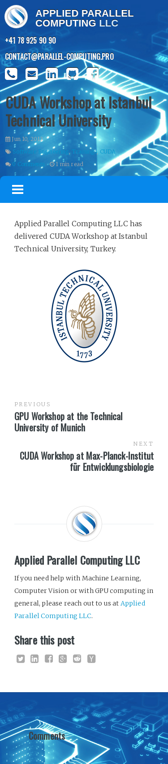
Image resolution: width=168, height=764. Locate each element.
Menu (17, 189)
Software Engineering (41, 151)
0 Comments (28, 164)
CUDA (108, 151)
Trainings (84, 151)
